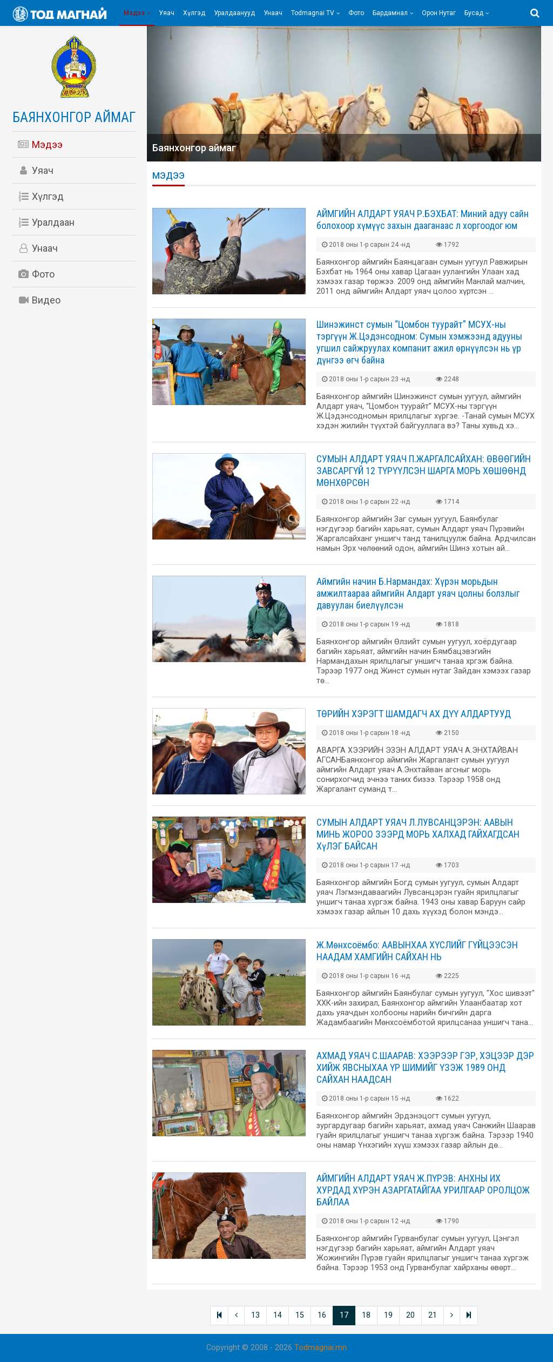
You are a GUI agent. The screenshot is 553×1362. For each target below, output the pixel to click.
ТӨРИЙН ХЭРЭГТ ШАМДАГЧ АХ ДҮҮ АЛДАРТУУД (413, 713)
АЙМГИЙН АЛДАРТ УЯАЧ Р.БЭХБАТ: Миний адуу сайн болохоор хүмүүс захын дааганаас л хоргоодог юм (422, 219)
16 (322, 1315)
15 (299, 1315)
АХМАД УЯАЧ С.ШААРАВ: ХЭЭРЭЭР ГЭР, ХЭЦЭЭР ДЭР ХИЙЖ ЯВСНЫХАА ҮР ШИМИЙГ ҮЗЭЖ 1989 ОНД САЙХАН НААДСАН (425, 1067)
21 (432, 1315)
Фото (356, 13)
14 (277, 1315)
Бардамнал (390, 13)
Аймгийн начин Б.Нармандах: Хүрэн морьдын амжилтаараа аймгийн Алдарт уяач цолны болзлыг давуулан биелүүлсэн (418, 593)
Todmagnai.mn (320, 1347)
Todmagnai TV (312, 13)
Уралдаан (46, 222)
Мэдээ (134, 13)
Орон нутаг (439, 13)
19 (388, 1315)
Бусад (473, 13)
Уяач (166, 13)
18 (366, 1315)
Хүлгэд (194, 13)
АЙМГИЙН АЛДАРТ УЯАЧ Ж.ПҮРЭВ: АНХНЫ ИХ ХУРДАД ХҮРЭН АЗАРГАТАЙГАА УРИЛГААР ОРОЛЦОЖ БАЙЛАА (423, 1190)
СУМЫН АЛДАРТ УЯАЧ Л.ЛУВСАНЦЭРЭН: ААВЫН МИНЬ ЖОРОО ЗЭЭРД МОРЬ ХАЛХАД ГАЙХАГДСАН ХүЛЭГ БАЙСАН (418, 834)
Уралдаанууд (234, 13)
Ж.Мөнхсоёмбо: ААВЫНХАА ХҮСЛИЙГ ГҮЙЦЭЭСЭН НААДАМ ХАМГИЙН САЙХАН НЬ (417, 950)
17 (344, 1315)
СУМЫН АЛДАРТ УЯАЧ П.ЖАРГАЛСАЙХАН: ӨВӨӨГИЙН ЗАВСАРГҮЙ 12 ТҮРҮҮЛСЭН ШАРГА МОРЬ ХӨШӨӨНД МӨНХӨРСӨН (423, 470)
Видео (38, 300)
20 (410, 1315)
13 (255, 1315)
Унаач (273, 13)
